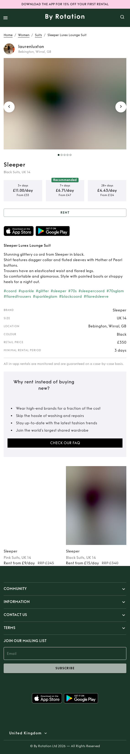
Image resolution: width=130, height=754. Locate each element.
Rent (65, 213)
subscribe (65, 668)
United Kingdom (25, 733)
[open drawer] (5, 17)
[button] (65, 589)
